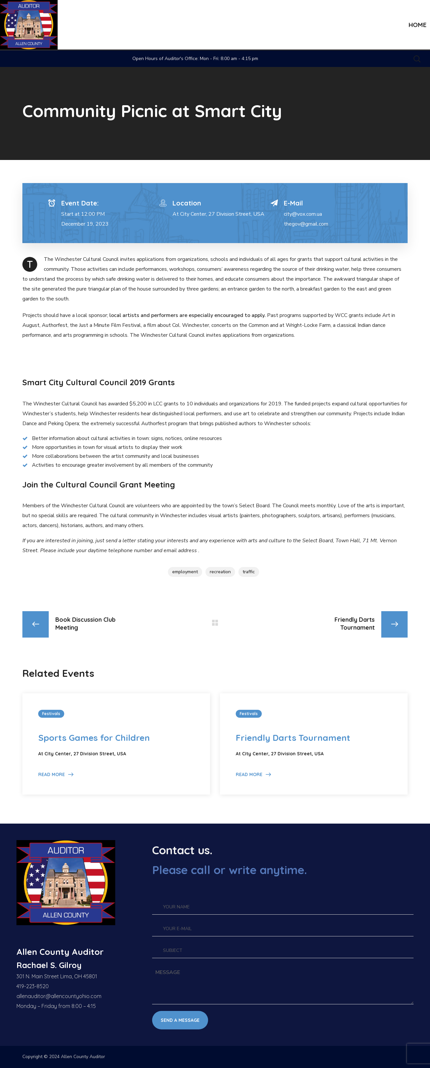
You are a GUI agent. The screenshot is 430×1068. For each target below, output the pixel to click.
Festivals (51, 713)
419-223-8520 (32, 986)
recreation (220, 572)
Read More (51, 774)
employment (185, 572)
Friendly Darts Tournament (293, 737)
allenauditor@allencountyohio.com (58, 996)
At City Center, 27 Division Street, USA (218, 214)
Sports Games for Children (94, 737)
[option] (116, 744)
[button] (417, 58)
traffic (249, 572)
